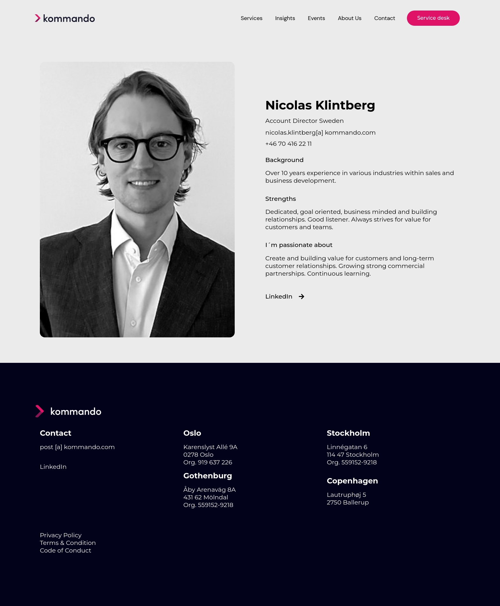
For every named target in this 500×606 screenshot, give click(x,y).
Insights (285, 18)
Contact (384, 18)
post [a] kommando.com (77, 447)
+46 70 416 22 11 (288, 143)
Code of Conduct (65, 550)
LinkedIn (53, 466)
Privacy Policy (61, 535)
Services (251, 18)
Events (316, 18)
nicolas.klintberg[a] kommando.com (320, 132)
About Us (349, 18)
